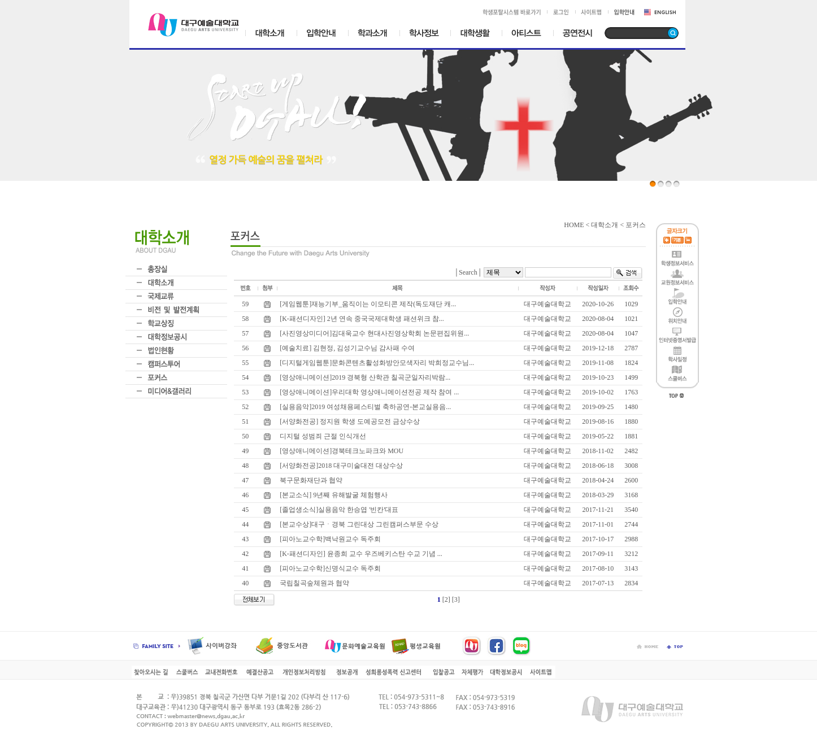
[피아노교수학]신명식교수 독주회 (329, 568)
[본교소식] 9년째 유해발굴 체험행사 (333, 495)
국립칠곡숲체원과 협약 (313, 583)
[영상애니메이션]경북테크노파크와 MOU (340, 451)
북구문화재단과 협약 (310, 480)
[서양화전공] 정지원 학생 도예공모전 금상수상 (349, 421)
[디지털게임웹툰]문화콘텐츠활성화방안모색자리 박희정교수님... (376, 363)
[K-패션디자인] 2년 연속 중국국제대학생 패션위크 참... (361, 319)
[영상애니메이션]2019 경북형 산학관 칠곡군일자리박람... (364, 377)
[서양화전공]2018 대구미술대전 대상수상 (340, 466)
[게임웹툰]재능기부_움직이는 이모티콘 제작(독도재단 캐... (367, 304)
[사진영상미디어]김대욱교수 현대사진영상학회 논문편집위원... (373, 333)
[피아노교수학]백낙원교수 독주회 (329, 539)
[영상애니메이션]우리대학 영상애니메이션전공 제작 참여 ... (368, 392)
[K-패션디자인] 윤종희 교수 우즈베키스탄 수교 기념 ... (360, 554)
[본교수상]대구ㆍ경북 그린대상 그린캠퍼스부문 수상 (358, 524)
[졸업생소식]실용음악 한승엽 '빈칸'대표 (338, 510)
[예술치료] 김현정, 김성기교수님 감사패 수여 (346, 348)
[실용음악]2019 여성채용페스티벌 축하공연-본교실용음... (364, 407)
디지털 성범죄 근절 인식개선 (322, 436)
